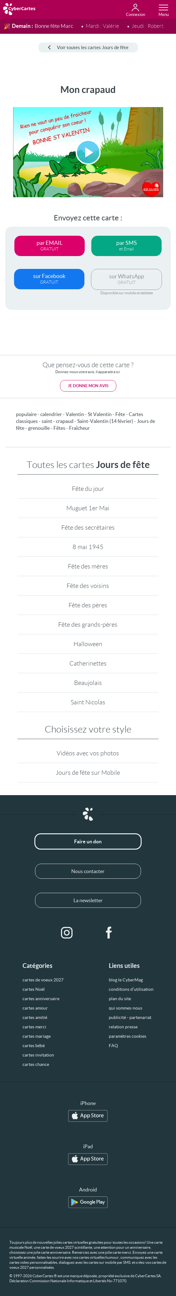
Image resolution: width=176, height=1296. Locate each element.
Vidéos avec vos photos (88, 753)
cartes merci (34, 1026)
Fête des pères (87, 605)
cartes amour (35, 1008)
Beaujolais (88, 682)
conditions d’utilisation (131, 989)
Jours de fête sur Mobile (88, 772)
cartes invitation (38, 1054)
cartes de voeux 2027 (43, 979)
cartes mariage (37, 1036)
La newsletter (88, 900)
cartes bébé (34, 1045)
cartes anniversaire (41, 998)
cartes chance (36, 1064)
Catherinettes (88, 663)
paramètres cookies (127, 1036)
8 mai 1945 (88, 546)
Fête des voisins (88, 585)
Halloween (87, 643)
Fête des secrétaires (88, 527)
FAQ (113, 1045)
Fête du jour (88, 488)
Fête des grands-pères (88, 624)
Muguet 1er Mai (87, 508)
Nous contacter (87, 871)
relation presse (123, 1026)
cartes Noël (34, 989)
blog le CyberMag (126, 979)
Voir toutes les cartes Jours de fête (88, 47)
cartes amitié (35, 1017)
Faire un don (88, 841)
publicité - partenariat (130, 1017)
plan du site (120, 998)
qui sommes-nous (125, 1008)
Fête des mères (88, 566)
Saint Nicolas (88, 702)
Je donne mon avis (88, 385)
